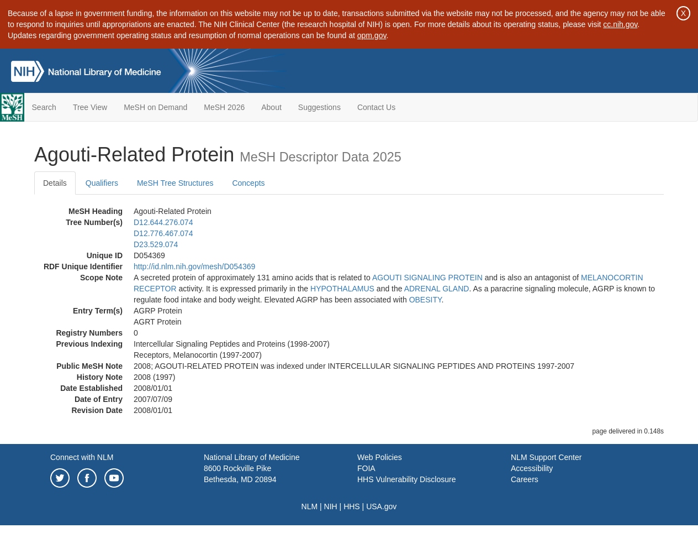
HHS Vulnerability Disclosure (406, 479)
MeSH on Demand (155, 107)
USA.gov (381, 506)
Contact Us (376, 107)
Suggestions (319, 107)
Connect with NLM (81, 457)
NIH (330, 506)
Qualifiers (102, 183)
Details (55, 183)
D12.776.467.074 (163, 233)
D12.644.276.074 (163, 222)
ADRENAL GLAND (436, 288)
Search (44, 107)
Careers (524, 479)
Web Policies (379, 457)
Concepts (248, 183)
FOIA (366, 468)
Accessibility (532, 468)
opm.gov (372, 35)
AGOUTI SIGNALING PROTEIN (427, 277)
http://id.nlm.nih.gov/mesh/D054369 (194, 266)
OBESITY (425, 299)
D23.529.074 (156, 244)
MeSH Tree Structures (175, 183)
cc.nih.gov (620, 24)
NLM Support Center (546, 457)
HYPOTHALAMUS (342, 288)
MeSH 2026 (224, 107)
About (271, 107)
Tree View (90, 107)
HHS (351, 506)
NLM (310, 506)
